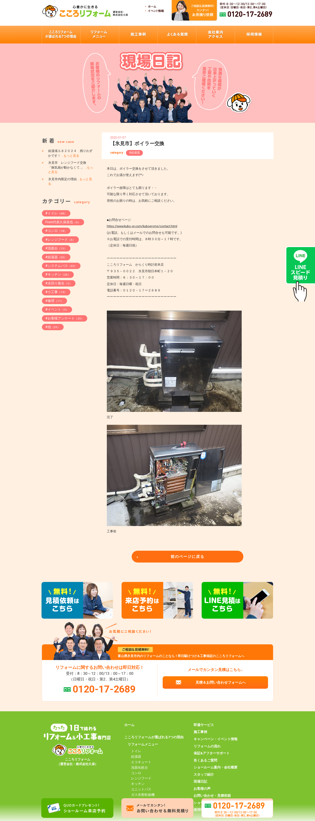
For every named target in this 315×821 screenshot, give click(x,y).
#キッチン (57, 274)
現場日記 (200, 781)
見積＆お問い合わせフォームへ (221, 682)
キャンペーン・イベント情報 (215, 739)
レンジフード (141, 778)
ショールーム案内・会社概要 (215, 767)
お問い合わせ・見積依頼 (212, 796)
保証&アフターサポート (212, 753)
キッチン (138, 784)
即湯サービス (204, 725)
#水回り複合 (58, 283)
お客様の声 (202, 789)
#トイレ (56, 213)
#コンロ (56, 231)
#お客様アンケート (64, 318)
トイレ (136, 751)
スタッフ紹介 (204, 774)
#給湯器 (134, 152)
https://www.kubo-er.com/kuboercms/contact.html (142, 226)
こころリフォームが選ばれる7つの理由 (154, 737)
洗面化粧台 (139, 768)
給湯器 (136, 757)
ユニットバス (141, 789)
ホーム (129, 725)
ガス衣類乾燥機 (143, 795)
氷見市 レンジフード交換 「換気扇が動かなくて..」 (70, 167)
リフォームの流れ (207, 746)
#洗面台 (56, 248)
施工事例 (200, 732)
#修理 (54, 301)
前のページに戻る (187, 556)
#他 (52, 327)
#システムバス (61, 266)
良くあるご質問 (205, 760)
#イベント (57, 309)
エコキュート (141, 762)
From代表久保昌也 (63, 222)
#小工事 (56, 292)
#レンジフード (60, 240)
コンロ (136, 773)
